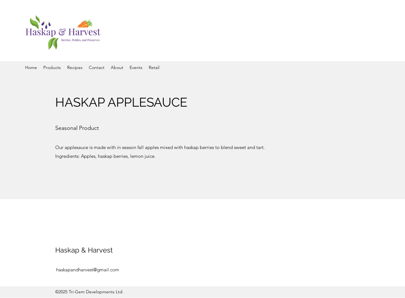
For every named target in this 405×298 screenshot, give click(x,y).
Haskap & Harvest (84, 250)
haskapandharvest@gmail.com (87, 270)
